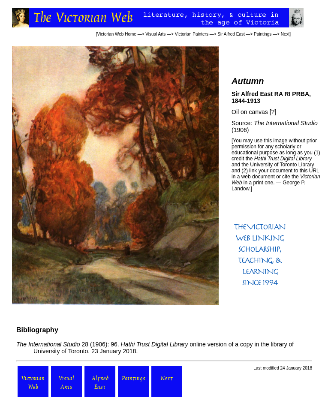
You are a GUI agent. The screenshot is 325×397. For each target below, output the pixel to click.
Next (285, 34)
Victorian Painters (191, 34)
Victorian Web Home (116, 34)
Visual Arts (155, 34)
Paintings (262, 34)
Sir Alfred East (230, 34)
